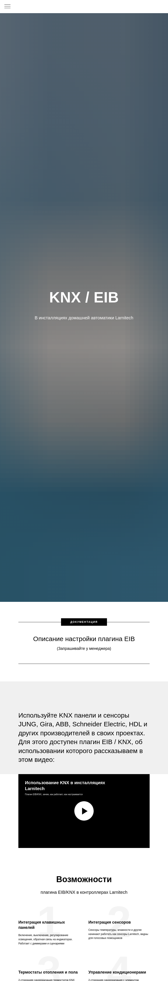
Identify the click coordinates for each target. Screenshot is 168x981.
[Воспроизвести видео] (84, 811)
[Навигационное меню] (7, 6)
